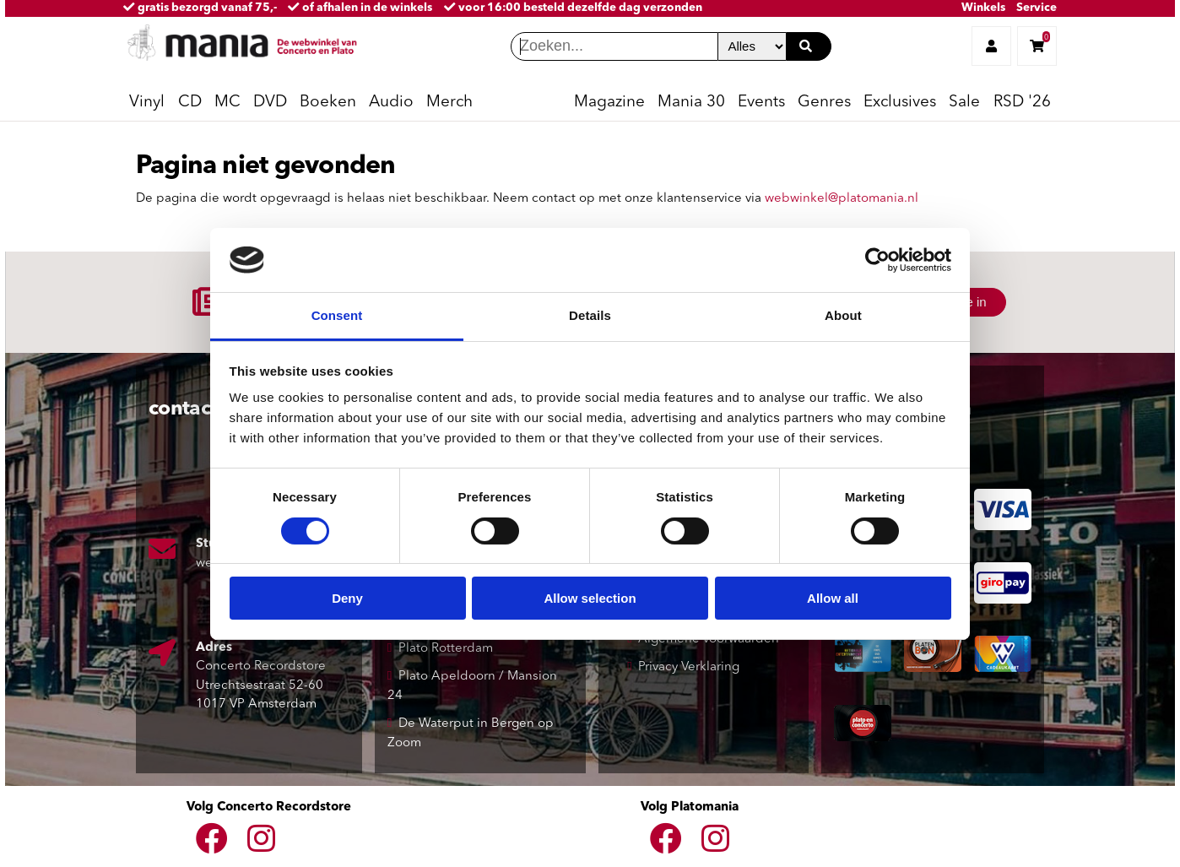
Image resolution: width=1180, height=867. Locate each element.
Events (761, 103)
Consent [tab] (337, 315)
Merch (449, 103)
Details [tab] (590, 315)
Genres (824, 103)
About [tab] (843, 315)
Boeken (328, 103)
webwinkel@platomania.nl (841, 198)
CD (190, 103)
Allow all (832, 598)
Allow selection (590, 598)
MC (227, 103)
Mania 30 (691, 103)
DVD (270, 103)
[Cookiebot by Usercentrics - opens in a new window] (877, 260)
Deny (347, 598)
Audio (391, 103)
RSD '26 (1022, 103)
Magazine (609, 103)
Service (1036, 8)
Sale (964, 103)
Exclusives (899, 103)
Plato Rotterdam (445, 648)
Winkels (983, 8)
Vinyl (147, 103)
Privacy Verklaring (688, 667)
